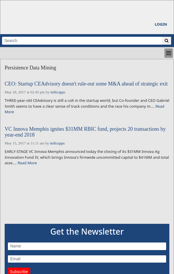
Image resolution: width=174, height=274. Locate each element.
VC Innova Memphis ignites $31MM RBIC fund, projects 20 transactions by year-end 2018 (85, 132)
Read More (27, 162)
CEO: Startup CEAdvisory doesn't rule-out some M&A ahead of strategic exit (86, 84)
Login (161, 24)
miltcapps (57, 92)
